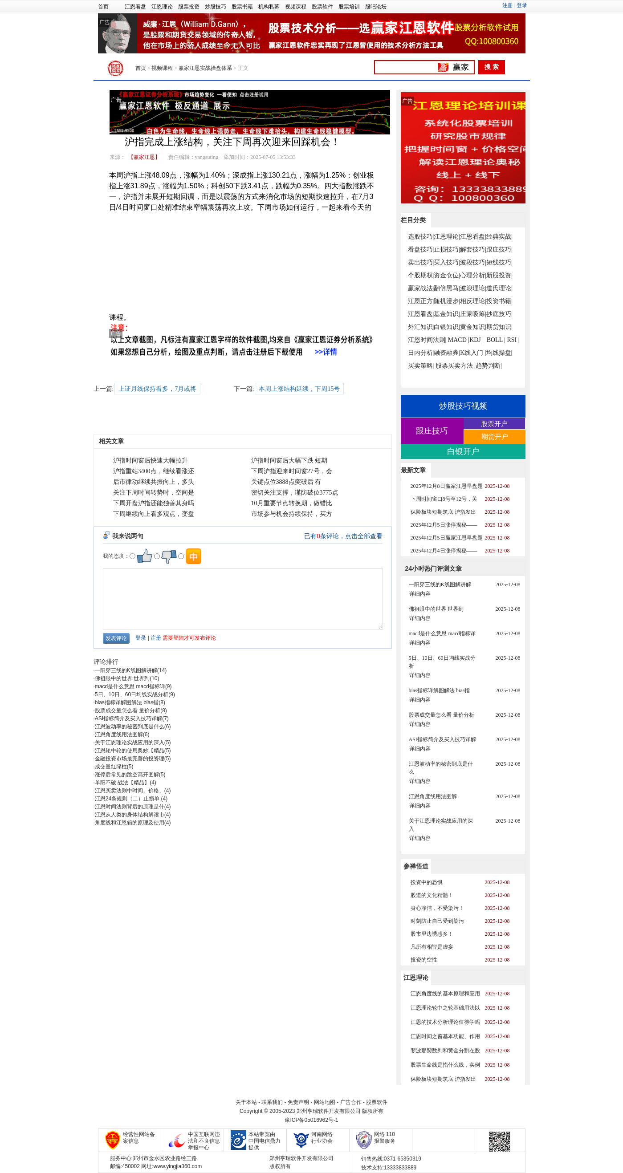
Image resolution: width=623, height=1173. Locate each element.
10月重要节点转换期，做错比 (291, 503)
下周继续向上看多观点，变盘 (153, 514)
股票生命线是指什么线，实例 (445, 1065)
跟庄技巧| (499, 249)
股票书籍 (242, 7)
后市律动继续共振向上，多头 (153, 482)
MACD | (458, 340)
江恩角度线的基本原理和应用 (445, 993)
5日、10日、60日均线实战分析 (131, 694)
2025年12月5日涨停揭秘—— (444, 525)
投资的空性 (424, 960)
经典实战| (499, 236)
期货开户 (494, 436)
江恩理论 (162, 7)
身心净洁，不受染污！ (437, 908)
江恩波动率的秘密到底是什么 (129, 726)
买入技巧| (447, 262)
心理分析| (473, 275)
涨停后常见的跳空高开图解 (127, 774)
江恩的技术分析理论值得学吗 (445, 1022)
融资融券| (447, 352)
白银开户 (463, 451)
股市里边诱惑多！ (432, 934)
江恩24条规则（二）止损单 (128, 799)
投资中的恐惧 (427, 882)
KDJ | (476, 340)
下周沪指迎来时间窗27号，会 (291, 471)
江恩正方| (421, 301)
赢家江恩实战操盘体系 (205, 68)
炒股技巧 (215, 7)
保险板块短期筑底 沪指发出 (443, 512)
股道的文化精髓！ (432, 895)
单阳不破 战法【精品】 (122, 782)
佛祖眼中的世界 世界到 (122, 678)
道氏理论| (499, 288)
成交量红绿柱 (111, 766)
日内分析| (421, 352)
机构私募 (269, 7)
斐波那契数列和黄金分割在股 (445, 1050)
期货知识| (499, 327)
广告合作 (351, 1102)
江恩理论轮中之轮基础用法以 (445, 1008)
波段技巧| (473, 262)
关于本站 (246, 1102)
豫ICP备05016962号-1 (311, 1120)
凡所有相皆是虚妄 (432, 947)
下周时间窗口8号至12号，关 (444, 499)
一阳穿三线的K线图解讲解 (126, 670)
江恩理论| (447, 236)
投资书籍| (499, 301)
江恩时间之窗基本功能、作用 (445, 1036)
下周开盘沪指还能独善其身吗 (153, 503)
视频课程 (295, 7)
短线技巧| (499, 262)
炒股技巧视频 (463, 406)
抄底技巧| (499, 314)
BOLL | (496, 340)
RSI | (513, 340)
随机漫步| (447, 301)
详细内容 (420, 594)
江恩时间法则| (427, 340)
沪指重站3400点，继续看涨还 (153, 471)
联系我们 (272, 1102)
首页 (103, 7)
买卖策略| (421, 365)
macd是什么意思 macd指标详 (130, 686)
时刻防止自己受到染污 (437, 921)
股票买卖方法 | (456, 365)
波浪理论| (473, 288)
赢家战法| (421, 288)
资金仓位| (447, 275)
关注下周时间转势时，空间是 (153, 492)
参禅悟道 (415, 866)
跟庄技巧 (432, 430)
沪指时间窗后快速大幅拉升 (150, 460)
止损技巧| (447, 249)
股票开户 (494, 423)
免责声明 (298, 1102)
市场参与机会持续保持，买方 (291, 514)
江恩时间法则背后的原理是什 (129, 807)
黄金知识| (473, 327)
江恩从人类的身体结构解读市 (129, 815)
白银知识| (447, 327)
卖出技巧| (421, 262)
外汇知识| (421, 327)
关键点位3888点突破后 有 (286, 482)
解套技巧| (473, 249)
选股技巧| (421, 236)
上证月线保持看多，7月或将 (157, 389)
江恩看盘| (473, 236)
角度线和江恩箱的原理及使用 (129, 823)
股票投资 (189, 7)
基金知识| (447, 314)
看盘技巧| (421, 249)
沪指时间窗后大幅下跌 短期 (289, 460)
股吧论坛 (376, 7)
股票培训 (349, 7)
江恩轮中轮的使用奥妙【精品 (129, 750)
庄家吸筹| (473, 314)
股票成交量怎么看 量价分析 (127, 710)
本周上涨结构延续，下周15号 (299, 389)
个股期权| (421, 275)
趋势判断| (489, 365)
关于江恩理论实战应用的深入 (129, 742)
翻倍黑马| (447, 288)
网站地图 (324, 1102)
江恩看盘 (135, 7)
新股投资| (499, 275)
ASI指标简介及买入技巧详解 (128, 718)
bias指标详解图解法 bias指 (127, 702)
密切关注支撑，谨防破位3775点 (294, 492)
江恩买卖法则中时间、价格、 (129, 790)
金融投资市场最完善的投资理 (129, 758)
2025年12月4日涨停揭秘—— (444, 551)
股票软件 (322, 7)
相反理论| (473, 301)
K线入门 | (473, 352)
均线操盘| (499, 352)
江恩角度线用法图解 (119, 734)
